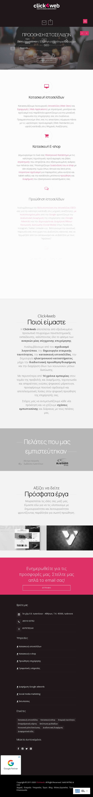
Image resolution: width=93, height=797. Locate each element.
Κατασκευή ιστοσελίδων (30, 646)
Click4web (40, 782)
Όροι (71, 787)
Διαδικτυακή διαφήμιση (53, 727)
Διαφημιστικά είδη (25, 731)
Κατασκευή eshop (48, 720)
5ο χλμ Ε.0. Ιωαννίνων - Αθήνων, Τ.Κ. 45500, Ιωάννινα (47, 613)
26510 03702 (28, 621)
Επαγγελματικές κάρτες (27, 724)
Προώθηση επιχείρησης (30, 661)
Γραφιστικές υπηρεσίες (29, 668)
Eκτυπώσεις (24, 701)
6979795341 (28, 628)
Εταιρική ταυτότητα (66, 720)
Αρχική (20, 787)
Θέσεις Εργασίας (61, 787)
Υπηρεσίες (37, 787)
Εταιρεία (27, 787)
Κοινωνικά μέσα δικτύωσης (29, 727)
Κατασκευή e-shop (27, 653)
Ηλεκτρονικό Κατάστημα (57, 155)
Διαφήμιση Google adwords (32, 686)
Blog (50, 787)
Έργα (45, 787)
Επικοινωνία (22, 790)
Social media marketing (29, 694)
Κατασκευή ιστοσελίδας (28, 720)
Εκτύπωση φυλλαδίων (49, 724)
